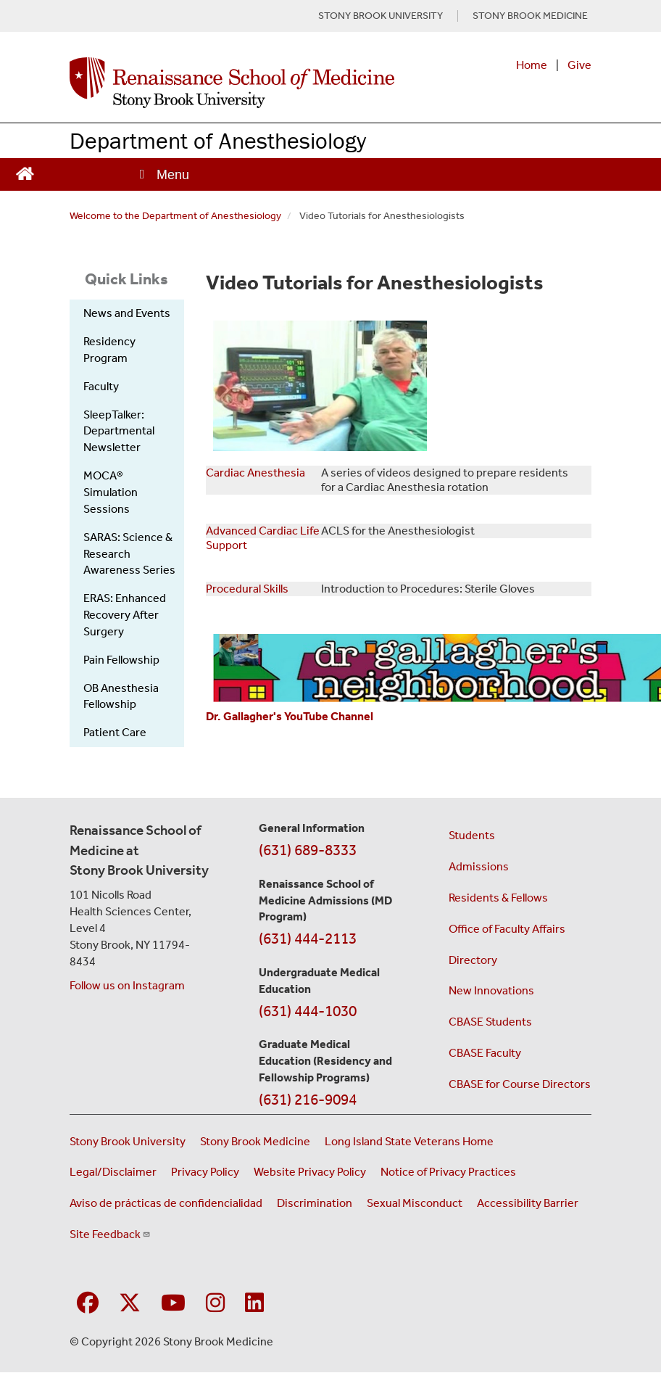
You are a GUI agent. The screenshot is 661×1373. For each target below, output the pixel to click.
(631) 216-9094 (308, 1099)
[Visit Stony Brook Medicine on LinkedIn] (254, 1304)
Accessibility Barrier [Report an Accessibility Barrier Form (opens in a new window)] (527, 1203)
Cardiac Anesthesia (255, 472)
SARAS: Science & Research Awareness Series (129, 553)
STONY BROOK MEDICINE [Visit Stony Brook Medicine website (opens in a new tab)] (530, 16)
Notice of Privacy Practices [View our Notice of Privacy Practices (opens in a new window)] (448, 1172)
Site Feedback (110, 1234)
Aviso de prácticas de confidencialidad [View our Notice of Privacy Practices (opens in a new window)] (166, 1203)
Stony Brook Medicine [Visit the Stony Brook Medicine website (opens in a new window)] (255, 1141)
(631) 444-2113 (308, 938)
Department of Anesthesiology (218, 140)
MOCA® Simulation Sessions (110, 492)
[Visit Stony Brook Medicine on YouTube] (173, 1304)
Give (579, 65)
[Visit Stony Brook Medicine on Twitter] (130, 1304)
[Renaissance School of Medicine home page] (232, 82)
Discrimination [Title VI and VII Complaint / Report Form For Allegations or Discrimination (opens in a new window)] (314, 1203)
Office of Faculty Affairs (507, 929)
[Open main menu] (163, 174)
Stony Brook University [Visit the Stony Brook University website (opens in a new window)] (128, 1141)
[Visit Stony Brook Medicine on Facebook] (88, 1304)
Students (472, 835)
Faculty (101, 386)
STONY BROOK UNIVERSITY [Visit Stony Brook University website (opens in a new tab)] (380, 16)
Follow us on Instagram (127, 985)
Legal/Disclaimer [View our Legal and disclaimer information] (113, 1172)
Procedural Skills (247, 588)
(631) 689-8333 (308, 850)
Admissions (479, 866)
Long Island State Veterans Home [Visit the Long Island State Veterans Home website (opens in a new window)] (409, 1141)
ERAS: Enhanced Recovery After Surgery (124, 614)
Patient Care (114, 732)
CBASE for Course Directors (520, 1084)
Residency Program (109, 349)
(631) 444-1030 (308, 1011)
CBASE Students (490, 1021)
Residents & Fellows (498, 897)
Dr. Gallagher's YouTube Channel (289, 716)
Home (531, 65)
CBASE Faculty (485, 1053)
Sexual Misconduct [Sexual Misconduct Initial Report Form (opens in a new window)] (414, 1203)
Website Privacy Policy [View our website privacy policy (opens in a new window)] (310, 1172)
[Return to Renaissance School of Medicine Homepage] (25, 171)
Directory (473, 960)
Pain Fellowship (121, 660)
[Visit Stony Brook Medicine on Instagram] (215, 1304)
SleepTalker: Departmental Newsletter (118, 431)
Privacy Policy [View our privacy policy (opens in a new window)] (205, 1172)
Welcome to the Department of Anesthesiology (175, 216)
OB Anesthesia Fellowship (121, 696)
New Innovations (491, 990)
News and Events (126, 313)
